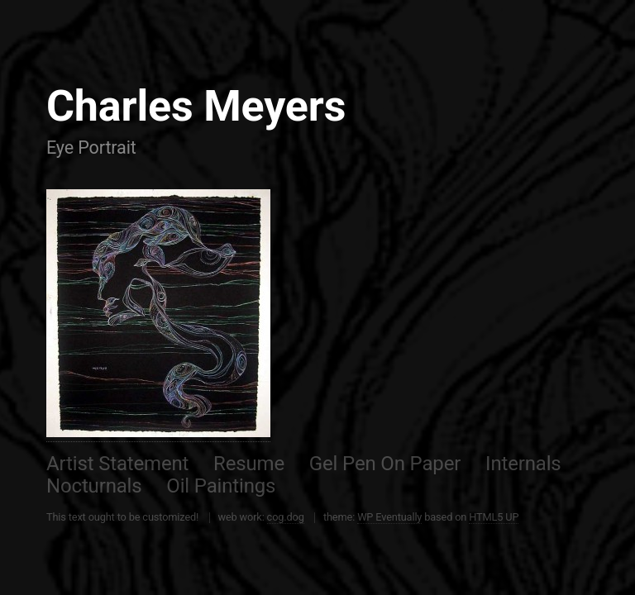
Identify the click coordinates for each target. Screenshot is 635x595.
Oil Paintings (220, 485)
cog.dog (285, 517)
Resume (248, 463)
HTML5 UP (493, 517)
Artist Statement (117, 463)
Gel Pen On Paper (385, 463)
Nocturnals (94, 485)
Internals (523, 463)
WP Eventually (389, 517)
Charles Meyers (196, 106)
